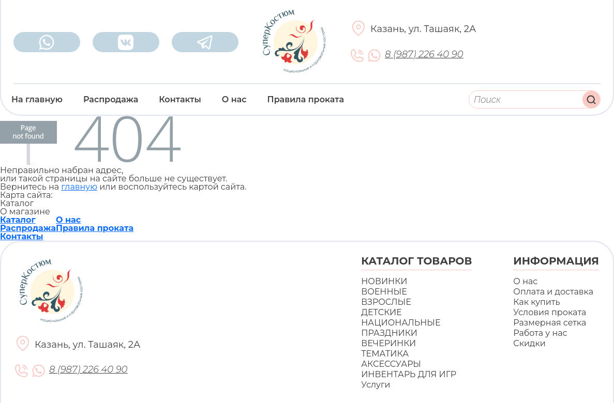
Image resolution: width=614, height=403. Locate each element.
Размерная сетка (549, 323)
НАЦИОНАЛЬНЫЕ (400, 323)
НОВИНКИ (384, 281)
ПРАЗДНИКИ (389, 333)
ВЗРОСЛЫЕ (386, 302)
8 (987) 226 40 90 (424, 54)
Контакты (180, 99)
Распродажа (110, 99)
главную (79, 187)
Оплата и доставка (553, 292)
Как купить (536, 302)
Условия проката (549, 312)
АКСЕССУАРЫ (391, 364)
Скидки (529, 343)
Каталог (18, 220)
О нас (234, 99)
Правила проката (305, 99)
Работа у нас (540, 333)
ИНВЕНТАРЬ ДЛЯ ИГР (408, 374)
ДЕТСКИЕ (381, 312)
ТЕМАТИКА (385, 354)
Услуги (375, 385)
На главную (37, 99)
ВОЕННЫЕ (384, 292)
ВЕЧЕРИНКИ (388, 343)
